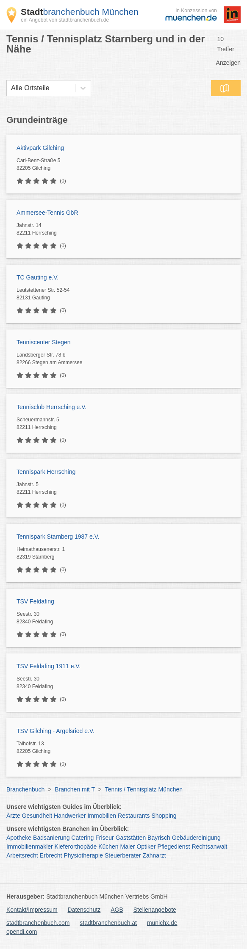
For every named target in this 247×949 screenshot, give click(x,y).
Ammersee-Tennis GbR (47, 212)
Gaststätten (131, 837)
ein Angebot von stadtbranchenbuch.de (65, 20)
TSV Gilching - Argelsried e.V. (55, 731)
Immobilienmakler (29, 846)
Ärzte (13, 815)
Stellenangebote (154, 909)
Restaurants (134, 815)
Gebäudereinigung (196, 837)
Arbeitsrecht (22, 855)
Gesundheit (37, 815)
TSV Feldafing (35, 601)
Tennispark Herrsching (46, 471)
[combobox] (11, 88)
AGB (117, 909)
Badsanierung (51, 837)
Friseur (104, 837)
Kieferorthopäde (76, 846)
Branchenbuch (25, 789)
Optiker (145, 846)
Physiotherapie (83, 855)
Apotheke (18, 837)
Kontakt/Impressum (32, 909)
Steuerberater (123, 855)
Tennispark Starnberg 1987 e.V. (58, 536)
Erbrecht (51, 855)
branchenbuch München (80, 12)
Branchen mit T (74, 789)
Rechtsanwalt (209, 846)
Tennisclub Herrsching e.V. (51, 407)
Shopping (163, 815)
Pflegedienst (173, 846)
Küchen (108, 846)
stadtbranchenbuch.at (108, 922)
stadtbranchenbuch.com (37, 922)
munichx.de (162, 922)
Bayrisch (158, 837)
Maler (127, 846)
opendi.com (21, 931)
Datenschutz (84, 909)
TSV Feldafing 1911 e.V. (48, 666)
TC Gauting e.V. (37, 277)
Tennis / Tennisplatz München (144, 789)
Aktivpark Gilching (40, 147)
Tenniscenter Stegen (44, 342)
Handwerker (70, 815)
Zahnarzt (154, 855)
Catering (82, 837)
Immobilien (101, 815)
